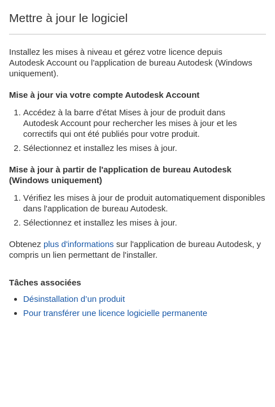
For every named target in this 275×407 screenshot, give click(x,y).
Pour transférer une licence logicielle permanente (115, 313)
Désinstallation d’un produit (74, 299)
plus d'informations (78, 244)
